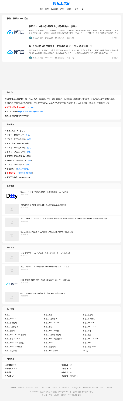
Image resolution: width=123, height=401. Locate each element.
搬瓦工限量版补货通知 (52, 335)
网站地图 (54, 392)
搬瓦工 (7, 315)
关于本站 (90, 392)
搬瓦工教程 (48, 315)
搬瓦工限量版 (88, 315)
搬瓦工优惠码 (10, 331)
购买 (27, 135)
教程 (69, 9)
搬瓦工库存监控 (64, 388)
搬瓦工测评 (87, 331)
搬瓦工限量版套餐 (50, 319)
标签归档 (83, 392)
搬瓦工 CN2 (48, 343)
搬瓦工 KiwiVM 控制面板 (53, 339)
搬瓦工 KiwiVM (88, 323)
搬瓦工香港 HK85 (89, 347)
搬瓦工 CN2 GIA (11, 319)
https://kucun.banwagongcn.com (30, 112)
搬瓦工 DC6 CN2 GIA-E (91, 339)
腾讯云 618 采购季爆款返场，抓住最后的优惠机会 (53, 26)
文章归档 (76, 392)
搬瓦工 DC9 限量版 (51, 351)
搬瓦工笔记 (61, 4)
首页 (41, 9)
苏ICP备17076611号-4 (65, 392)
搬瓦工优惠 (87, 335)
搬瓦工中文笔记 (45, 392)
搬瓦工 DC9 (87, 343)
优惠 (62, 9)
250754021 (31, 107)
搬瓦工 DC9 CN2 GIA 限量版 (15, 335)
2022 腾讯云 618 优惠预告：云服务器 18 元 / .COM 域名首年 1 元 (60, 46)
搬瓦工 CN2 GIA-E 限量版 (14, 343)
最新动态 (59, 38)
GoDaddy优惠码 (76, 388)
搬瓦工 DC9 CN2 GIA (51, 323)
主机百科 (110, 388)
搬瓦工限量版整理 (25, 173)
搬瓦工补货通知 (11, 323)
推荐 (47, 9)
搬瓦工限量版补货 (11, 327)
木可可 (54, 388)
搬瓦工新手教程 (89, 319)
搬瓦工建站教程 (11, 351)
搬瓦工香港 (48, 327)
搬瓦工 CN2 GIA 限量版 (13, 347)
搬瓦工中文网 (46, 388)
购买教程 (54, 9)
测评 (76, 9)
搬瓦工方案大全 (23, 169)
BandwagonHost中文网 (90, 388)
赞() (115, 38)
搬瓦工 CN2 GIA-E (89, 327)
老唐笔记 (21, 388)
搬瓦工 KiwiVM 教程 (51, 331)
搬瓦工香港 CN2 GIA (12, 339)
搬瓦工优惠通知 (50, 347)
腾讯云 (85, 351)
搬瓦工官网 (29, 388)
